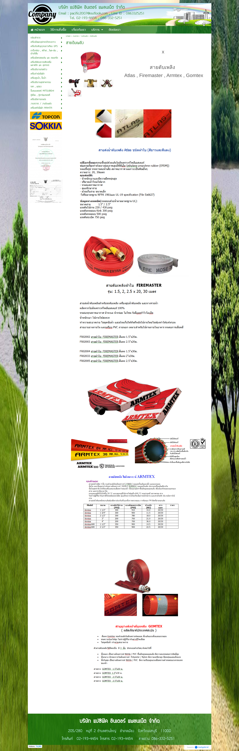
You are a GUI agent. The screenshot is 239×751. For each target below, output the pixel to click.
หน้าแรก (68, 36)
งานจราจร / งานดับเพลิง (80, 36)
